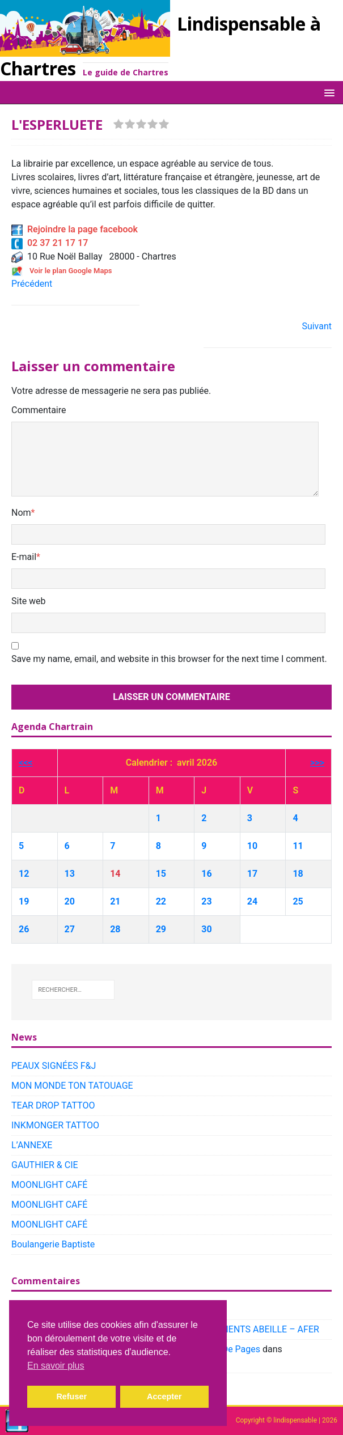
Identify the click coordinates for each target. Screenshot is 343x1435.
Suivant (317, 326)
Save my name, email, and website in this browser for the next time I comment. (169, 658)
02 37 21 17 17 (49, 242)
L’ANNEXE (31, 1145)
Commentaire (38, 410)
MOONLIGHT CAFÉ (49, 1184)
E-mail (23, 556)
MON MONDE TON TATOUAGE (72, 1085)
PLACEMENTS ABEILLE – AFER (256, 1329)
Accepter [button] (164, 1396)
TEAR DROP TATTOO (53, 1105)
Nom (21, 512)
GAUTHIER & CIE (44, 1165)
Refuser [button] (71, 1396)
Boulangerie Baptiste (53, 1244)
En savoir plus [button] (55, 1365)
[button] (327, 92)
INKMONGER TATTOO (55, 1125)
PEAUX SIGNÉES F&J (53, 1065)
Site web (28, 601)
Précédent (31, 283)
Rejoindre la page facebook (74, 229)
